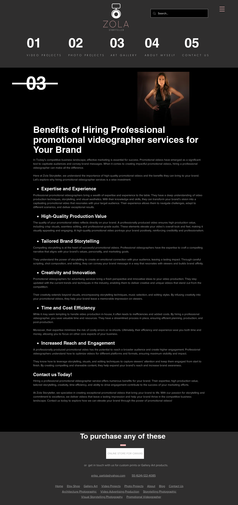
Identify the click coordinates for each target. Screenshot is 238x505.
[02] (83, 43)
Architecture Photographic (79, 491)
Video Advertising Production (119, 491)
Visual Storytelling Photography (102, 496)
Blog (162, 486)
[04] (160, 43)
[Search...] (179, 13)
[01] (42, 43)
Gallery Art (91, 486)
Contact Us (176, 486)
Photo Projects (133, 486)
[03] (125, 43)
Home (59, 486)
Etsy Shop (73, 486)
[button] (222, 9)
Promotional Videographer (143, 496)
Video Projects (111, 486)
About (151, 486)
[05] (199, 43)
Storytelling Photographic (159, 491)
